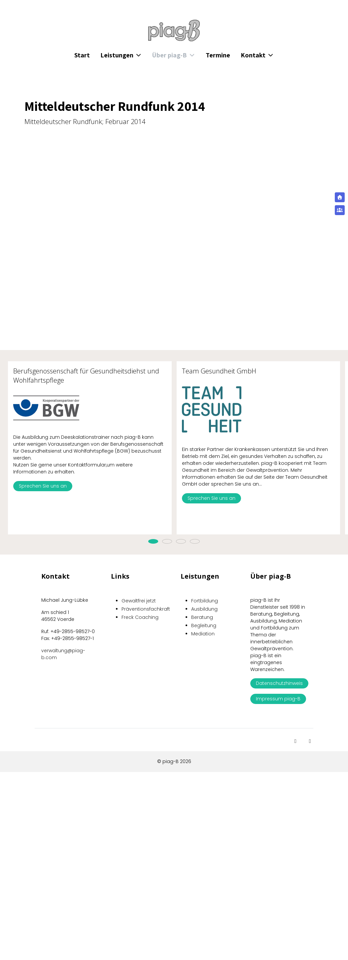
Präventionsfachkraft (146, 609)
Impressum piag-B (278, 698)
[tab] (153, 541)
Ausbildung (204, 609)
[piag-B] (174, 30)
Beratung (202, 617)
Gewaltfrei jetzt (139, 600)
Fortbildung (204, 600)
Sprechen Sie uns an (43, 486)
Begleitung (203, 625)
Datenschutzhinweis (279, 683)
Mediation (203, 633)
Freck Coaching (140, 617)
